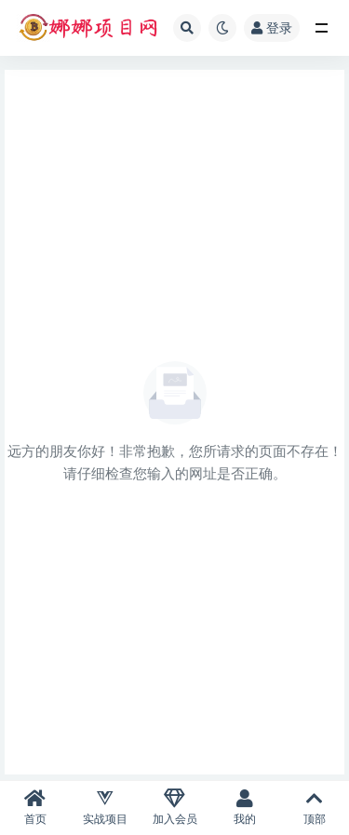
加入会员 (174, 807)
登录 (271, 27)
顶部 (314, 807)
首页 (35, 807)
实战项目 (105, 807)
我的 (244, 807)
